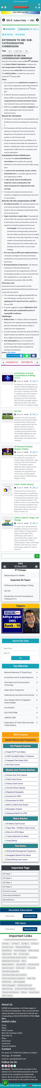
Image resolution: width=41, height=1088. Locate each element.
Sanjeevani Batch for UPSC (15, 813)
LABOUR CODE (10, 718)
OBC (31, 20)
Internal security (33, 964)
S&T (15, 954)
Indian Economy (7, 989)
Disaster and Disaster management (13, 978)
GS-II (9, 51)
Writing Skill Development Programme (20, 851)
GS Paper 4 (7, 887)
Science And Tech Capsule (15, 775)
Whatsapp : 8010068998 (11, 1056)
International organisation (10, 971)
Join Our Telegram (14, 355)
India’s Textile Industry (24, 484)
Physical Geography (8, 985)
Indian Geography (19, 982)
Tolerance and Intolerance (10, 992)
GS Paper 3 (7, 883)
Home (4, 1025)
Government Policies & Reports (25, 989)
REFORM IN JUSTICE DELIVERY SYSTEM (28, 362)
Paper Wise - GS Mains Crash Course (19, 828)
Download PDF (9, 29)
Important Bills (21, 964)
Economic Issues (9, 891)
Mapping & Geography (14, 792)
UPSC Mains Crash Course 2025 (20, 7)
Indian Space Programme (14, 690)
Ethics (24, 961)
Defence (24, 992)
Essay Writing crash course (15, 860)
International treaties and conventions (14, 975)
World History (6, 982)
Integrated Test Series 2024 (16, 760)
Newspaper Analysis (13, 809)
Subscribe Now (30, 916)
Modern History (33, 950)
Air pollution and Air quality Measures (18, 677)
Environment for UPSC (14, 801)
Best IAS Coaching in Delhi (12, 1033)
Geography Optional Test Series (17, 855)
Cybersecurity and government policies (19, 695)
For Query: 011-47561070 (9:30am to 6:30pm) (19, 1053)
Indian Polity (18, 51)
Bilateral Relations (8, 964)
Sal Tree (17, 411)
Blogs (4, 1038)
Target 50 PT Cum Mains (15, 752)
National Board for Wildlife (14, 575)
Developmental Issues (24, 985)
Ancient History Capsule (14, 788)
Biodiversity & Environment (10, 961)
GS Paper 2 (7, 878)
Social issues (20, 968)
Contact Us (6, 1043)
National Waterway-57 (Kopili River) (18, 672)
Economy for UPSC (12, 796)
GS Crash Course (12, 765)
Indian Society (6, 954)
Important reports (8, 968)
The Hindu (12, 352)
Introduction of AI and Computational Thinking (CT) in (24, 375)
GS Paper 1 (7, 874)
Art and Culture (24, 954)
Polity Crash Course (13, 779)
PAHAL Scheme (7, 996)
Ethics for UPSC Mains (14, 832)
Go (20, 658)
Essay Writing (10, 841)
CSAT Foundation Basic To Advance (19, 756)
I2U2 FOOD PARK (10, 713)
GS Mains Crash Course (14, 824)
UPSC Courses (7, 1030)
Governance (33, 957)
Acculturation (9, 708)
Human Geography (20, 950)
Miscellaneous (8, 900)
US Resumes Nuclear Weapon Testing (23, 447)
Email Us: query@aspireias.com (14, 1059)
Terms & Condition (9, 1046)
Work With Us (7, 1036)
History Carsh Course (13, 784)
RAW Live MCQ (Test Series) (16, 805)
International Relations (12, 895)
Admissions (6, 1041)
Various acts (31, 968)
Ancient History (34, 992)
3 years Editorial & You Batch (16, 836)
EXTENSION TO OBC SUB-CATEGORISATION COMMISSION (17, 43)
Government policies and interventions (14, 957)
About (4, 1028)
